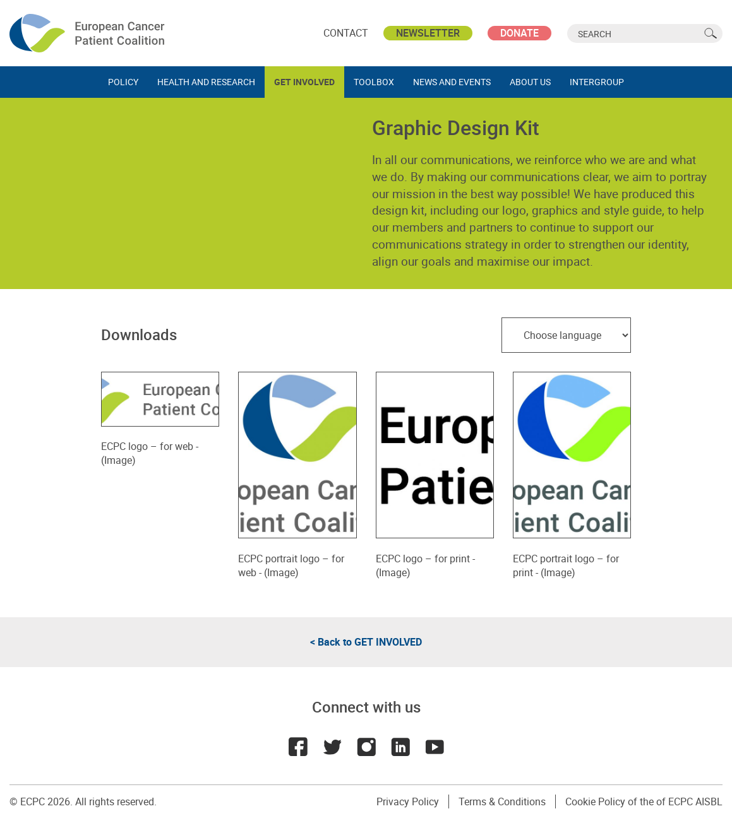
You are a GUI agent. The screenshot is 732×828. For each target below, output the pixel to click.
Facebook (298, 746)
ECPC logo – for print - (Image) (435, 558)
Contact (345, 33)
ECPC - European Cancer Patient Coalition (88, 33)
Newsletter (428, 33)
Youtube (434, 746)
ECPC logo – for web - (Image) (160, 446)
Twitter (332, 746)
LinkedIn (400, 746)
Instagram (366, 746)
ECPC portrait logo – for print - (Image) (572, 558)
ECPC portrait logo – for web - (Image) (297, 558)
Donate (519, 33)
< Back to (366, 642)
